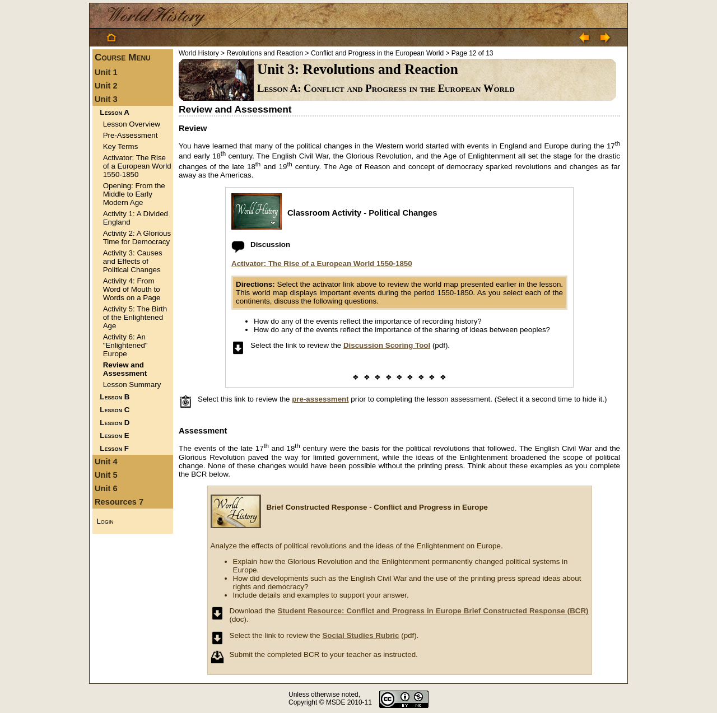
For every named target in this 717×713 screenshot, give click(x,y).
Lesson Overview (131, 124)
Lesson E (114, 435)
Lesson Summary (132, 384)
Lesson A (114, 112)
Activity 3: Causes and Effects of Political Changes (132, 261)
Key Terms (120, 146)
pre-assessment (320, 399)
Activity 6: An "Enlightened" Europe (125, 345)
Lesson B (114, 397)
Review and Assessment (125, 369)
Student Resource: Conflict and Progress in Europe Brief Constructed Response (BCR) (433, 611)
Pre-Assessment (130, 135)
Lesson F (114, 448)
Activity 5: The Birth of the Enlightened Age (135, 317)
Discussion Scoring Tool (386, 345)
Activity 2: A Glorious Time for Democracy (137, 237)
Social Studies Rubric (360, 635)
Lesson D (114, 422)
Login (104, 521)
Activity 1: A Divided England (135, 217)
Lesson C (114, 410)
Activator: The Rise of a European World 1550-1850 (137, 166)
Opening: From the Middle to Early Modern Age (134, 194)
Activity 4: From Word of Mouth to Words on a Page (132, 289)
